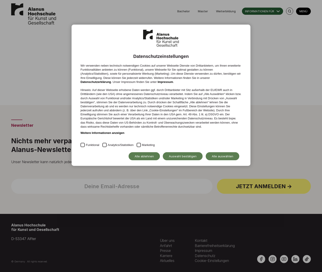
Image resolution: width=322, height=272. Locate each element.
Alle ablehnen (144, 156)
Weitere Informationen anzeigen (102, 133)
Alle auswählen (222, 156)
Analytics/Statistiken (121, 145)
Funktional (92, 145)
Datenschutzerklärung (95, 82)
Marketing (148, 145)
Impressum (165, 82)
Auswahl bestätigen (183, 156)
